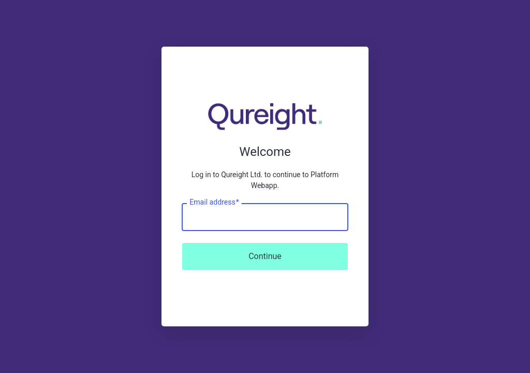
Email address (214, 202)
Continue (265, 256)
